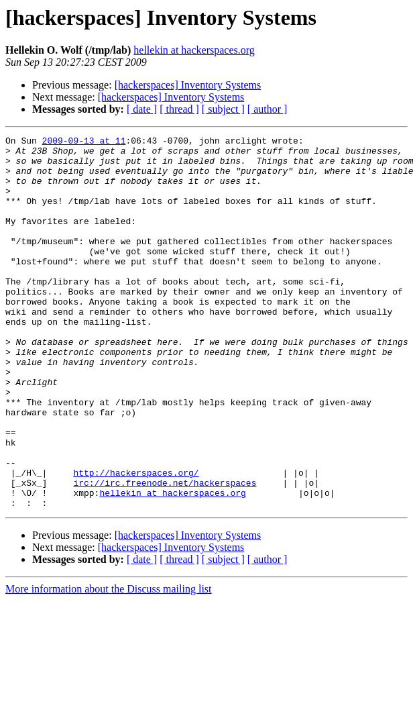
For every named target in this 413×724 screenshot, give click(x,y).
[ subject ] (223, 109)
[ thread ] (179, 109)
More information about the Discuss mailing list (108, 663)
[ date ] (142, 109)
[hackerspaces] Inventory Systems (188, 85)
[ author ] (267, 109)
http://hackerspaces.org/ (135, 541)
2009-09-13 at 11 (84, 142)
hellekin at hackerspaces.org (194, 50)
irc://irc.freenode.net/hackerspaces (164, 553)
